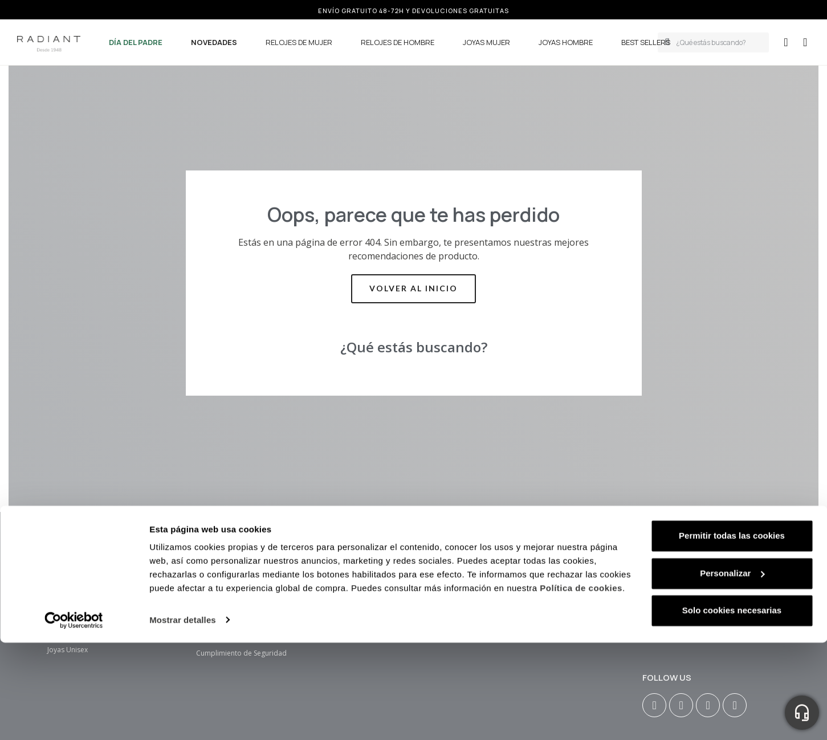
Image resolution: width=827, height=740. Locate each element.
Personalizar (732, 600)
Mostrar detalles (182, 647)
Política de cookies (581, 616)
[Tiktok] (735, 705)
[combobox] (719, 42)
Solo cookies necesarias (731, 638)
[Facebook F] (681, 705)
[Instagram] (654, 705)
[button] (805, 42)
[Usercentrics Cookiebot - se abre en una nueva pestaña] (74, 647)
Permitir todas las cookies (732, 563)
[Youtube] (708, 705)
